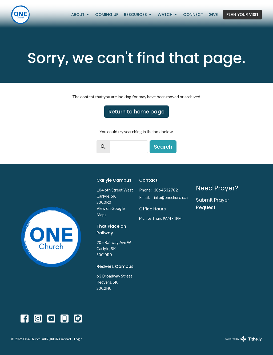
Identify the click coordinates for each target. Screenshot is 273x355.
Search (163, 146)
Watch (168, 14)
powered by (243, 339)
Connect (193, 14)
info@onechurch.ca (171, 197)
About (80, 14)
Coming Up (107, 14)
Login (78, 339)
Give (213, 14)
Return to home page (136, 111)
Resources (138, 14)
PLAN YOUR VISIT (242, 14)
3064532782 (166, 189)
